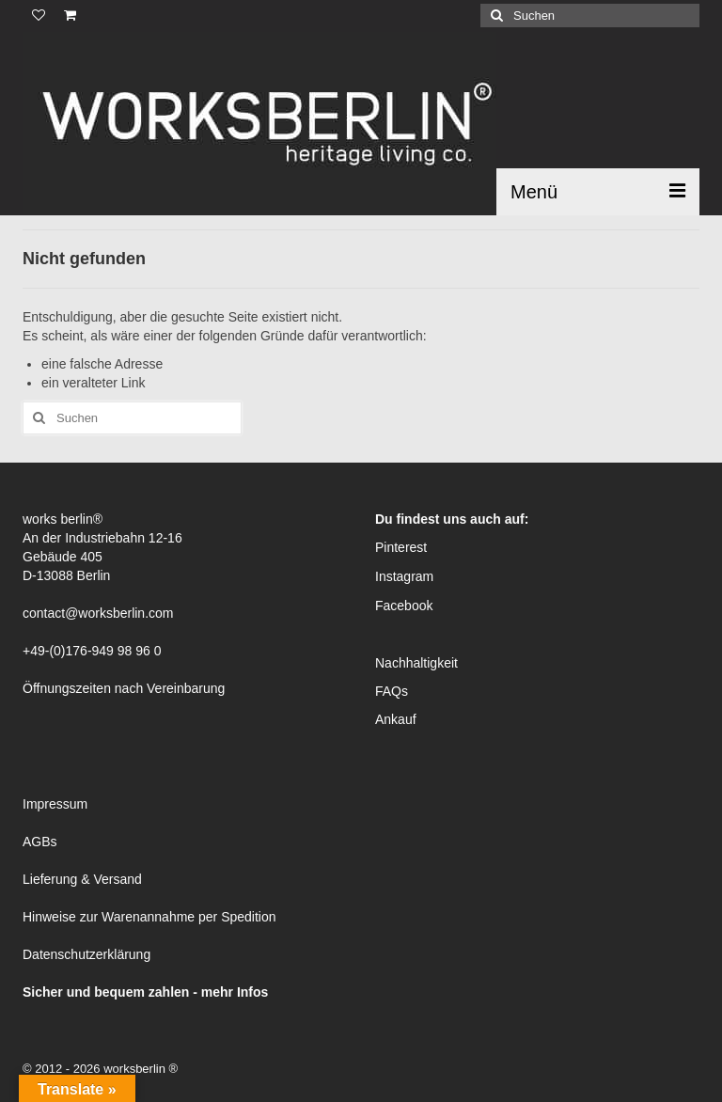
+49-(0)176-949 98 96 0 (92, 650)
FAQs (391, 691)
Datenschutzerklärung (86, 954)
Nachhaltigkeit (416, 662)
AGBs (40, 841)
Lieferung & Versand (82, 879)
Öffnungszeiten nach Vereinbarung (124, 688)
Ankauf (395, 719)
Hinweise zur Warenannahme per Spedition (149, 916)
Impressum (55, 803)
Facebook (403, 605)
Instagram (404, 576)
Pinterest (401, 547)
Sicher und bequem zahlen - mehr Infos (145, 992)
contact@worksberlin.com (98, 613)
